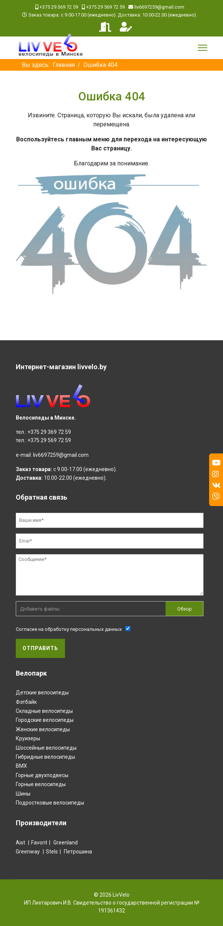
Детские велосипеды (42, 693)
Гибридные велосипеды (45, 757)
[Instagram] (215, 474)
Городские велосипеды (45, 720)
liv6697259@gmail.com (159, 7)
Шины (23, 794)
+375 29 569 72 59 (105, 7)
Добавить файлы (40, 609)
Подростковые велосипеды (50, 803)
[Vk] (216, 485)
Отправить (40, 648)
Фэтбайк (26, 702)
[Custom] (216, 496)
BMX (21, 766)
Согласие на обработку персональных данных (69, 629)
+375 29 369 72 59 (58, 7)
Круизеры (28, 738)
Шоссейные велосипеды (46, 748)
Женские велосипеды (43, 729)
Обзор (184, 609)
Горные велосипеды (41, 784)
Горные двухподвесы (42, 775)
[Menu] (202, 47)
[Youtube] (216, 462)
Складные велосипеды (44, 711)
